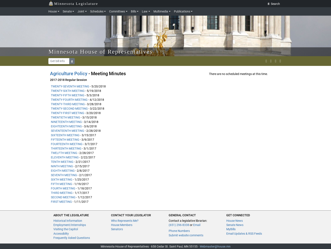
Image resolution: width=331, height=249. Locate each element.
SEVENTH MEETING (64, 175)
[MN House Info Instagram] (271, 61)
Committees (117, 11)
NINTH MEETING (62, 166)
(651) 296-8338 (179, 225)
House (52, 11)
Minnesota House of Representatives (101, 51)
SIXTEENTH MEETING (65, 135)
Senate (67, 11)
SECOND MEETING (63, 197)
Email (196, 225)
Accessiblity (61, 233)
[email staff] (275, 61)
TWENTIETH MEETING (65, 117)
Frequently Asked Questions (71, 237)
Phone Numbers (179, 231)
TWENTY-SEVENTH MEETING (70, 86)
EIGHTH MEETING (63, 170)
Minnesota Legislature (73, 3)
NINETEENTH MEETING (66, 122)
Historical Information (67, 220)
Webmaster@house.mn (215, 246)
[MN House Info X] (266, 61)
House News (234, 220)
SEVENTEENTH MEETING (67, 130)
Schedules (96, 11)
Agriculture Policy (68, 73)
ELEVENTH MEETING (65, 157)
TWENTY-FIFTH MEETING (67, 95)
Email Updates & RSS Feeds (244, 233)
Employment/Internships (69, 225)
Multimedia (160, 11)
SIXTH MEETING (61, 179)
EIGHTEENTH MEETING (66, 126)
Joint (80, 11)
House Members (121, 225)
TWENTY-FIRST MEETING (67, 113)
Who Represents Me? (124, 220)
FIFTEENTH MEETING (65, 139)
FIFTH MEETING (61, 184)
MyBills (231, 229)
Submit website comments (186, 235)
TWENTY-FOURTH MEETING (69, 99)
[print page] (280, 61)
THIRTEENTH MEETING (66, 148)
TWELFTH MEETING (64, 153)
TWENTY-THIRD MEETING (68, 104)
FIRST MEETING (61, 201)
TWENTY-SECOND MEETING (69, 108)
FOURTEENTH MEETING (67, 144)
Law (145, 11)
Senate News (234, 225)
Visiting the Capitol (65, 229)
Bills (133, 11)
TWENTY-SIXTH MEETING (68, 91)
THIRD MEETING (62, 193)
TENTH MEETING (62, 161)
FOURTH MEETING (63, 188)
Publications (182, 11)
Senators (117, 229)
